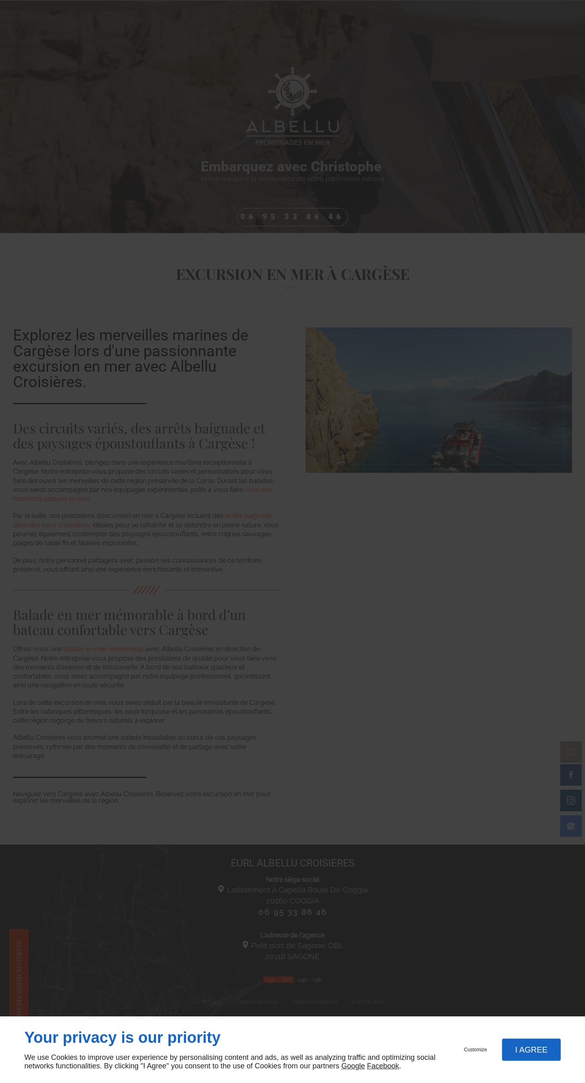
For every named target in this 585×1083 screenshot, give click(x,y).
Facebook (383, 1066)
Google (353, 1066)
